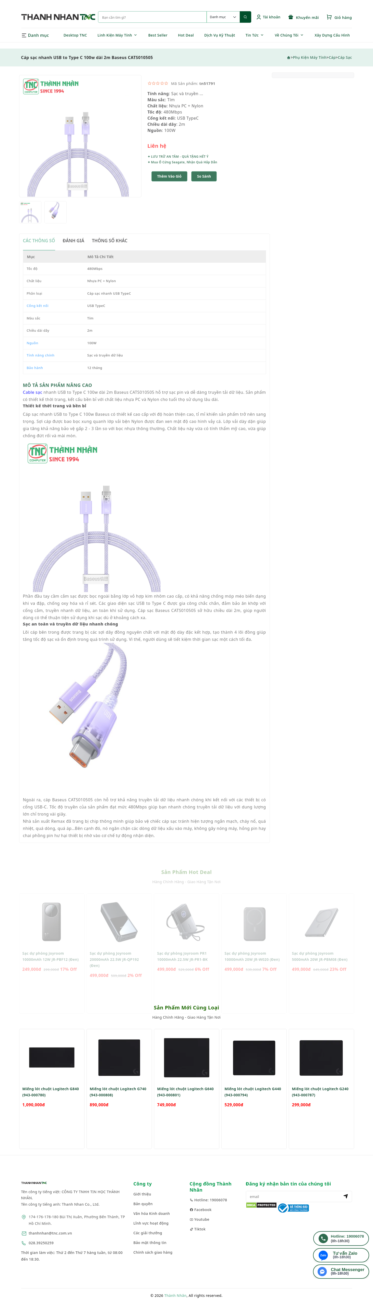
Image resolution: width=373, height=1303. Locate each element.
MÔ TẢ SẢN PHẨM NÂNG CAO (57, 399)
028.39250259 (41, 1242)
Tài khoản (268, 17)
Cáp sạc (345, 57)
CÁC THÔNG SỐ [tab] (39, 255)
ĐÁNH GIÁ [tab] (73, 255)
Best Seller (158, 35)
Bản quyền (143, 1203)
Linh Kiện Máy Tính (115, 35)
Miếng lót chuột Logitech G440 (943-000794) (253, 1104)
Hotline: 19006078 (208, 1199)
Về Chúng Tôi (286, 35)
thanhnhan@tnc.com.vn (50, 1233)
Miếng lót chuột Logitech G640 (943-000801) (185, 1104)
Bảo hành (35, 381)
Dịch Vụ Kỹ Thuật (219, 35)
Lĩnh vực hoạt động (151, 1223)
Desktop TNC (75, 35)
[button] (204, 190)
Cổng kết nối (38, 320)
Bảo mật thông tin (150, 1242)
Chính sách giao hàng (153, 1252)
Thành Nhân (175, 1295)
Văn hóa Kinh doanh (152, 1213)
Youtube (200, 1219)
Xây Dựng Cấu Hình (332, 35)
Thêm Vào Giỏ (169, 190)
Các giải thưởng (148, 1232)
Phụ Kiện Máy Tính (310, 57)
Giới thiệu (142, 1194)
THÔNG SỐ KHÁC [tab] (109, 255)
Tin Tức (252, 35)
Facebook (201, 1209)
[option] (80, 150)
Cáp (332, 57)
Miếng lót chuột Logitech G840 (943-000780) (50, 1104)
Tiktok (198, 1229)
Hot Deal (186, 35)
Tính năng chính (41, 369)
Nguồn (32, 357)
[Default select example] (223, 16)
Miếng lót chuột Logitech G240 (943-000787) (320, 1104)
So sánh (204, 190)
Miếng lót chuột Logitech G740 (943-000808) (118, 1104)
